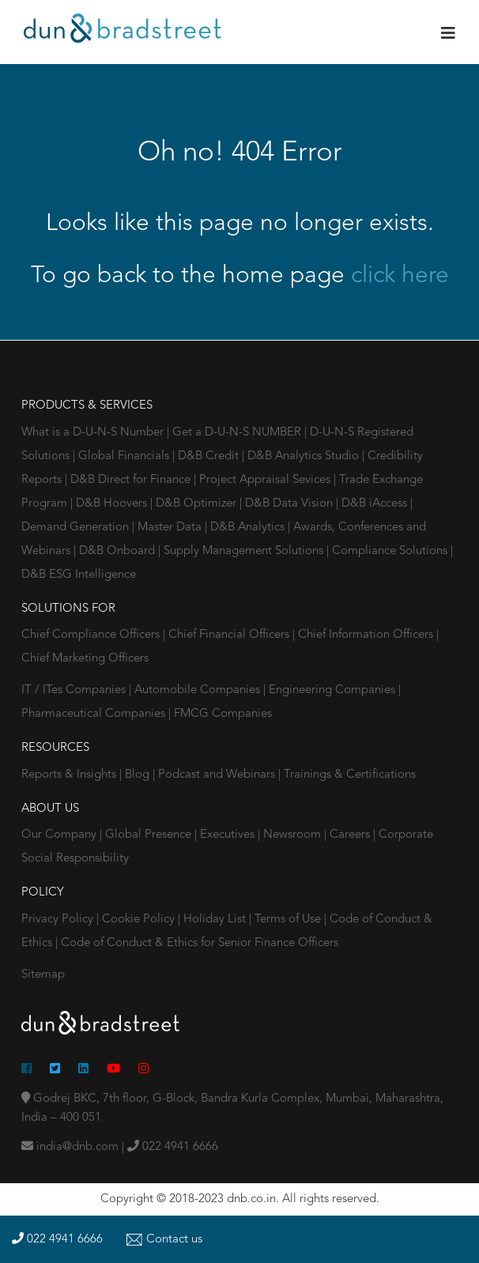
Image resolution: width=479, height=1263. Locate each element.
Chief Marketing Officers (85, 659)
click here (400, 276)
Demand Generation (76, 527)
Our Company (60, 835)
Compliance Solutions (391, 551)
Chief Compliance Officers (92, 635)
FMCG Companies (223, 714)
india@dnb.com (70, 1147)
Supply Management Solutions (245, 551)
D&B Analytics (249, 527)
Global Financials (125, 456)
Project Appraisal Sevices (266, 480)
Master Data (171, 527)
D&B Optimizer (198, 504)
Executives (229, 835)
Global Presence (149, 835)
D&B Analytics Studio (304, 456)
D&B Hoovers (113, 504)
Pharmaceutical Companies (94, 714)
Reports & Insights (70, 775)
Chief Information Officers (367, 635)
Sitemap (43, 975)
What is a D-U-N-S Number (94, 433)
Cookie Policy (138, 920)
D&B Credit (210, 456)
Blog (139, 775)
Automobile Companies (198, 690)
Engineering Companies (333, 690)
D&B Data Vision (290, 504)
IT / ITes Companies (75, 690)
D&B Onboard (118, 551)
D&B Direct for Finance (132, 480)
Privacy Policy (57, 920)
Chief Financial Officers (230, 635)
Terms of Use (288, 920)
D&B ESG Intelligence (78, 575)
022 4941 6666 (172, 1147)
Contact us (164, 1240)
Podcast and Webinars (218, 775)
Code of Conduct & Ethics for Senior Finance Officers (199, 943)
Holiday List (214, 920)
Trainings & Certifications (350, 775)
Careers (351, 835)
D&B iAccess (375, 504)
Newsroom (293, 835)
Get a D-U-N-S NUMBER (238, 433)
